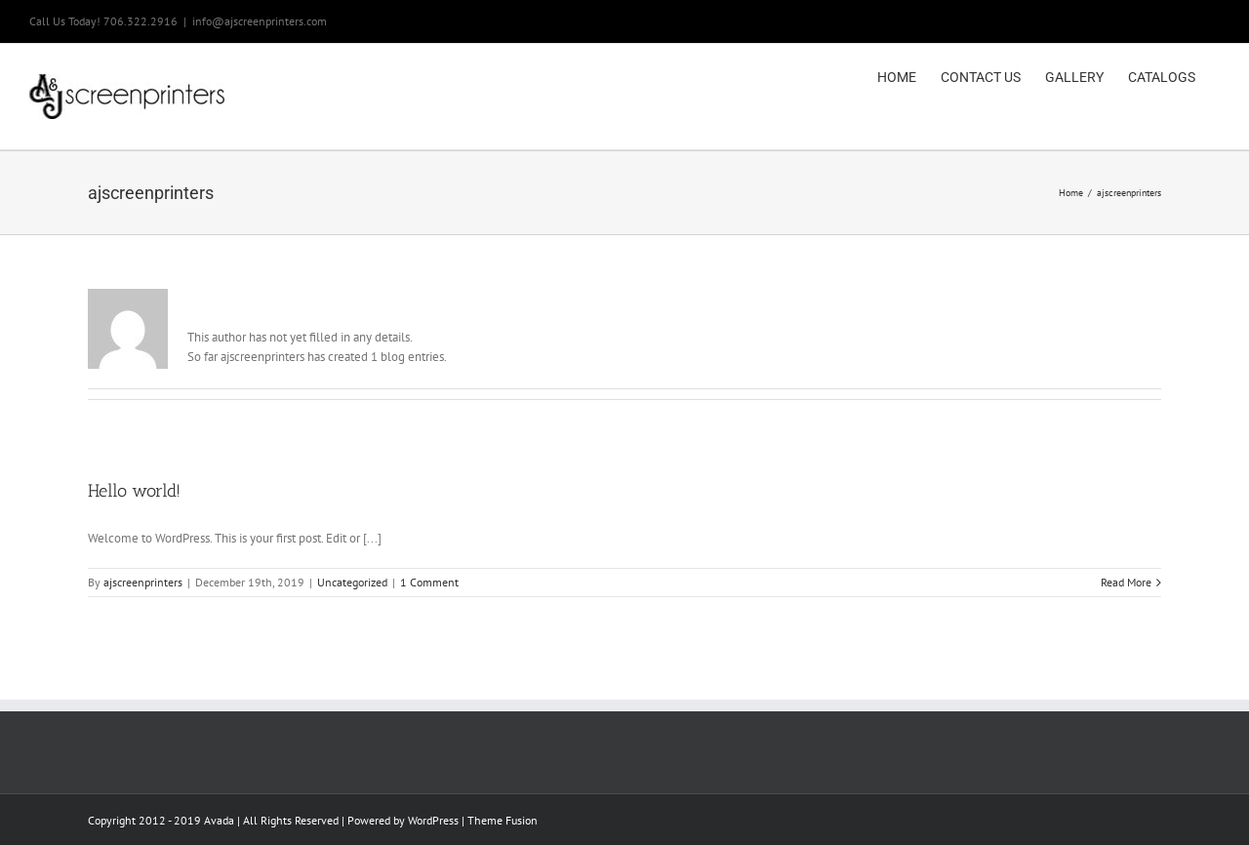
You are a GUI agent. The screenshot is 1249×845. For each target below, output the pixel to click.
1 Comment (429, 582)
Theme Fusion (502, 820)
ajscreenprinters (142, 582)
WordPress (433, 820)
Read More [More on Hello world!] (1126, 582)
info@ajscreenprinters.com (259, 21)
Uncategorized (352, 582)
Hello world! (134, 491)
